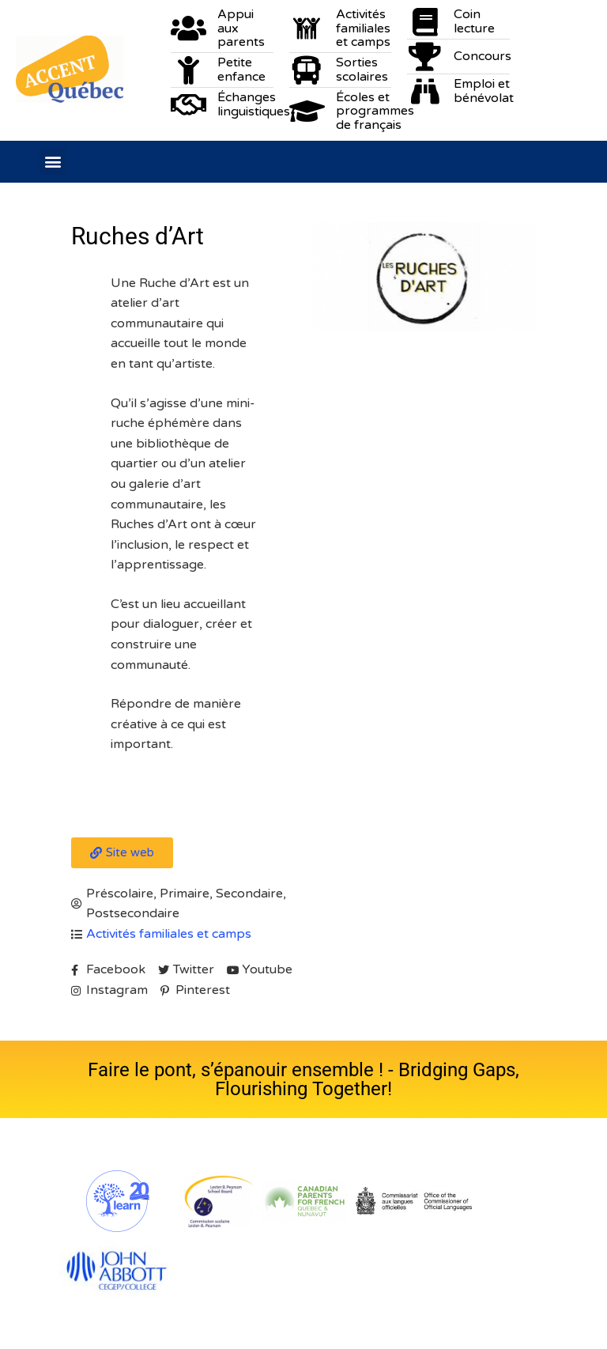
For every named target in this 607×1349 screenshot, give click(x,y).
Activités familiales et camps (168, 934)
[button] (53, 162)
